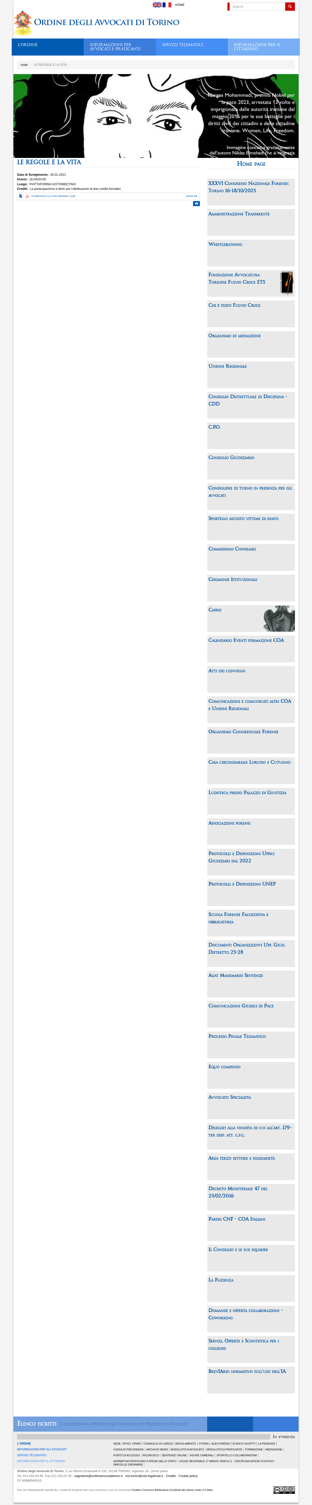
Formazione (254, 1449)
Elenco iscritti (37, 1424)
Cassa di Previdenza (128, 1449)
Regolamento (185, 1443)
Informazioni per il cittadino (257, 45)
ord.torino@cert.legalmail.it (144, 1476)
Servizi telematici (182, 45)
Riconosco (151, 1455)
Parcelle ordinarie (128, 1464)
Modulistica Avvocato (187, 1449)
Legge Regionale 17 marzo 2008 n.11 (205, 1461)
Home (180, 5)
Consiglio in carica (158, 1443)
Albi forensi (220, 1443)
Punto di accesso (126, 1455)
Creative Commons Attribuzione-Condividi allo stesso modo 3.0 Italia (172, 1489)
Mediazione (273, 1449)
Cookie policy (188, 1476)
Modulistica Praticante (224, 1449)
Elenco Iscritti (244, 1443)
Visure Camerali (201, 1455)
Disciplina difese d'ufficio (254, 1461)
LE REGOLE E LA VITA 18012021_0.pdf (53, 196)
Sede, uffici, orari (127, 1443)
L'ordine (28, 45)
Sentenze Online (174, 1455)
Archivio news (157, 1449)
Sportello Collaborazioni (236, 1455)
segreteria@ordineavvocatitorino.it (98, 1476)
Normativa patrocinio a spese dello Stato (144, 1461)
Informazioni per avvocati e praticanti (115, 45)
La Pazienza (266, 1443)
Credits (171, 1476)
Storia (204, 1443)
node (24, 65)
